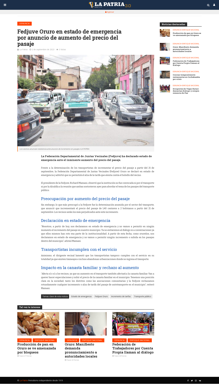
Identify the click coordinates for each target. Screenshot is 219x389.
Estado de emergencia (81, 297)
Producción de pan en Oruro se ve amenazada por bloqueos (37, 349)
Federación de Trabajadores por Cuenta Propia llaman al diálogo (131, 351)
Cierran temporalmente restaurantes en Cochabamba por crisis (187, 77)
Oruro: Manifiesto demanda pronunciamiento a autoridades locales (82, 351)
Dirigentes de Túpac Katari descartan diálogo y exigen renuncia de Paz (186, 91)
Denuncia (24, 23)
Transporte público (142, 297)
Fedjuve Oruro (101, 297)
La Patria (23, 49)
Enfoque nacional (45, 340)
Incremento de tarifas (121, 297)
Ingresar (109, 12)
